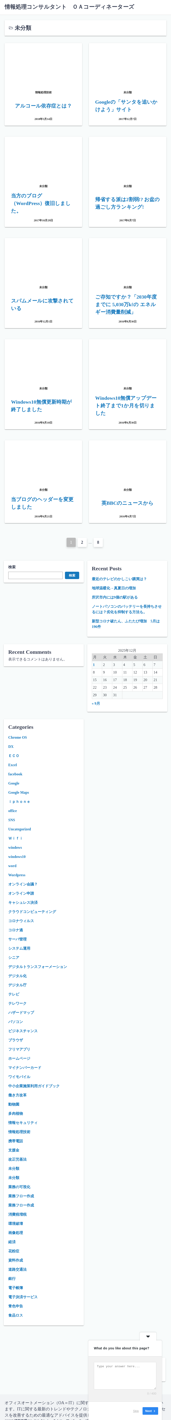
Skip (136, 1410)
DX (11, 747)
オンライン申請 (21, 893)
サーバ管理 (17, 939)
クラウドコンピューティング (32, 912)
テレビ (13, 994)
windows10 (17, 857)
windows (15, 847)
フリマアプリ (19, 1049)
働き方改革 (17, 1095)
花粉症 (13, 1251)
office (12, 811)
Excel (12, 765)
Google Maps (18, 792)
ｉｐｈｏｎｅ (19, 802)
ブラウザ (15, 1040)
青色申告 (15, 1306)
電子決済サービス (23, 1297)
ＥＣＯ (13, 756)
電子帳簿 (15, 1288)
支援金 (13, 1150)
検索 (12, 567)
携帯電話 (15, 1141)
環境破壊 (15, 1224)
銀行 (12, 1279)
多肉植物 (15, 1113)
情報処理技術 (19, 1132)
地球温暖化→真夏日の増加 (114, 588)
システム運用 (19, 948)
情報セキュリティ (23, 1123)
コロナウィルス (21, 921)
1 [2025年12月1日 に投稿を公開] (94, 665)
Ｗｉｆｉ (15, 838)
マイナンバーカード (24, 1068)
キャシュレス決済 (23, 902)
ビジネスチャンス (23, 1031)
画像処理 (15, 1233)
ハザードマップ (21, 1013)
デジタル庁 (17, 985)
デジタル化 (17, 976)
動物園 (13, 1104)
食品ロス (15, 1315)
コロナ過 (15, 930)
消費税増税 (17, 1214)
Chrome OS (17, 737)
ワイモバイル (19, 1077)
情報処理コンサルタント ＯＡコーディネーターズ (69, 7)
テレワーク (17, 1003)
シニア (13, 958)
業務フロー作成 (21, 1196)
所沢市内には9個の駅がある (115, 597)
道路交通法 (17, 1269)
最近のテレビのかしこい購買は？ (119, 579)
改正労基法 (17, 1159)
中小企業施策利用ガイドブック (34, 1086)
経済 (12, 1242)
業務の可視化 (19, 1187)
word (12, 866)
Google (13, 783)
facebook (15, 774)
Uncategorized (19, 829)
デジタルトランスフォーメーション (37, 967)
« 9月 (96, 703)
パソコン (15, 1022)
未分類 (13, 1168)
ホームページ (19, 1058)
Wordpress (16, 875)
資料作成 (15, 1260)
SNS (11, 820)
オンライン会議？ (23, 884)
